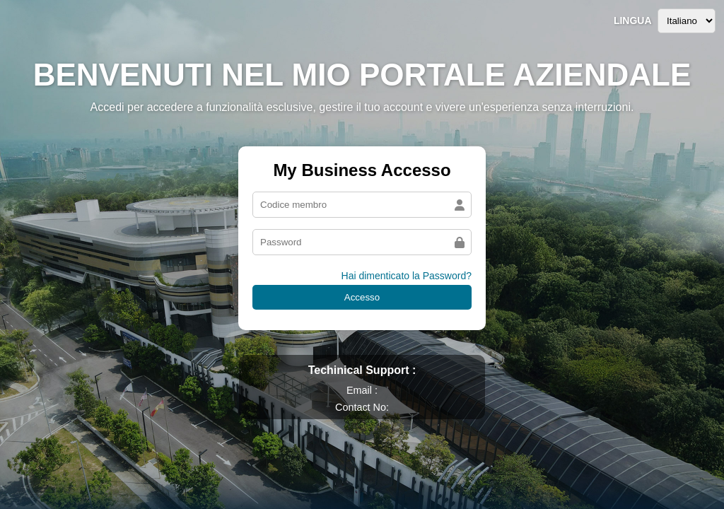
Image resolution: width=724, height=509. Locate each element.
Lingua (633, 20)
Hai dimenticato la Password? (406, 275)
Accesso (362, 297)
